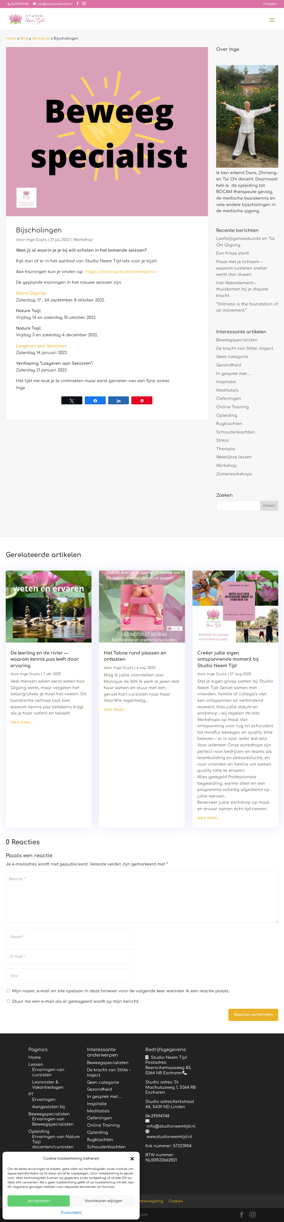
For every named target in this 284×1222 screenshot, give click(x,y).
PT (31, 1094)
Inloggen (270, 3)
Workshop (41, 38)
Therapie (225, 449)
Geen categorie (232, 357)
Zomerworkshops (234, 474)
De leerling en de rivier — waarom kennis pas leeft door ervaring (44, 659)
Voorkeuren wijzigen (103, 1201)
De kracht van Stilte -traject (244, 348)
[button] (132, 1158)
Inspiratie (226, 382)
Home (11, 38)
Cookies (176, 1201)
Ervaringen (43, 1099)
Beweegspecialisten (237, 340)
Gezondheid (228, 365)
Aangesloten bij (48, 1107)
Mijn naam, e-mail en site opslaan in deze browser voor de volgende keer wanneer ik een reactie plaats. (120, 991)
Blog (24, 38)
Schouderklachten (235, 432)
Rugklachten (229, 424)
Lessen (35, 1064)
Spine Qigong (30, 293)
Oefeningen (228, 398)
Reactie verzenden (253, 1014)
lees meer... (21, 722)
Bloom (141, 1215)
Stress (222, 440)
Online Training (232, 407)
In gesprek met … (233, 373)
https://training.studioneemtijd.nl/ (121, 272)
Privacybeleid (71, 1212)
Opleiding (226, 415)
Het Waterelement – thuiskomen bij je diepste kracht (242, 289)
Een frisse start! (232, 253)
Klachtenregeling (147, 1201)
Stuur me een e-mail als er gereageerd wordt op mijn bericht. (73, 1001)
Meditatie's (227, 390)
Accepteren (39, 1201)
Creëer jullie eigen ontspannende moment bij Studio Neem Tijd (228, 659)
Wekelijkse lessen (234, 457)
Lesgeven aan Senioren (41, 346)
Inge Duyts (36, 240)
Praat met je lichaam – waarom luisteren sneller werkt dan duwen (242, 268)
